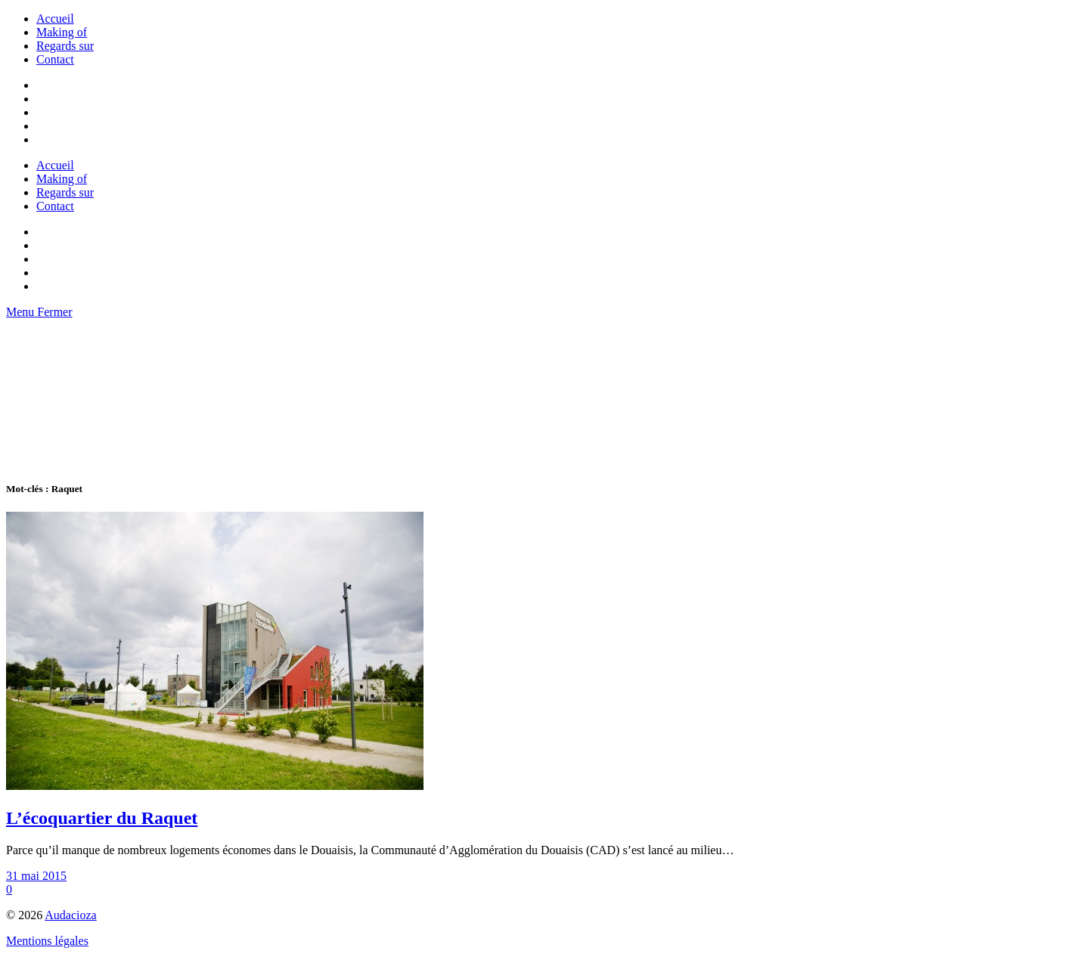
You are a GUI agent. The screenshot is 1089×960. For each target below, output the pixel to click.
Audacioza (70, 915)
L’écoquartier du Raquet (101, 818)
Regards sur (65, 45)
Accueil (55, 18)
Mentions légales (47, 940)
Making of (61, 32)
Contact (55, 59)
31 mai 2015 (36, 875)
